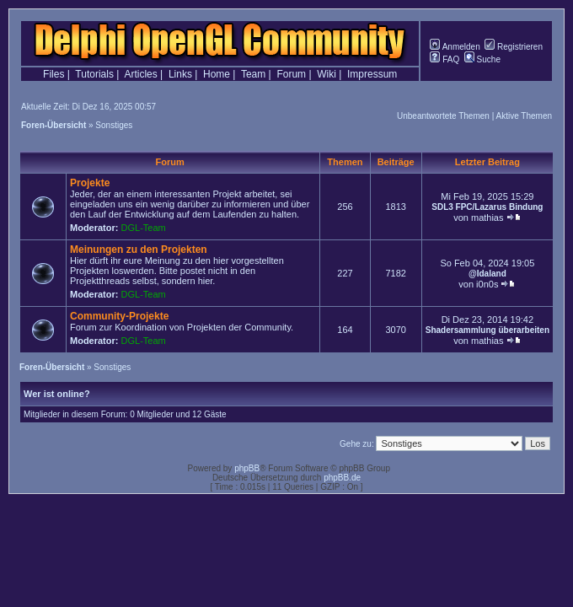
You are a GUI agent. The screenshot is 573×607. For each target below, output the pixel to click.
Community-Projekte (119, 316)
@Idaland (487, 273)
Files (53, 74)
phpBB (247, 468)
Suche (482, 59)
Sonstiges (113, 125)
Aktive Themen (523, 116)
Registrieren (514, 46)
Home (216, 74)
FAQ (444, 59)
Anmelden (454, 46)
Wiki (326, 74)
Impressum (372, 74)
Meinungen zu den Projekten (138, 249)
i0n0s (487, 284)
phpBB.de (342, 477)
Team (253, 74)
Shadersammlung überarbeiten (487, 330)
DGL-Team (143, 228)
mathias (487, 217)
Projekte (90, 183)
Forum (291, 74)
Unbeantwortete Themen (443, 116)
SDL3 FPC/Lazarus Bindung (487, 207)
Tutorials (94, 74)
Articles (140, 74)
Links (180, 74)
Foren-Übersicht (53, 125)
